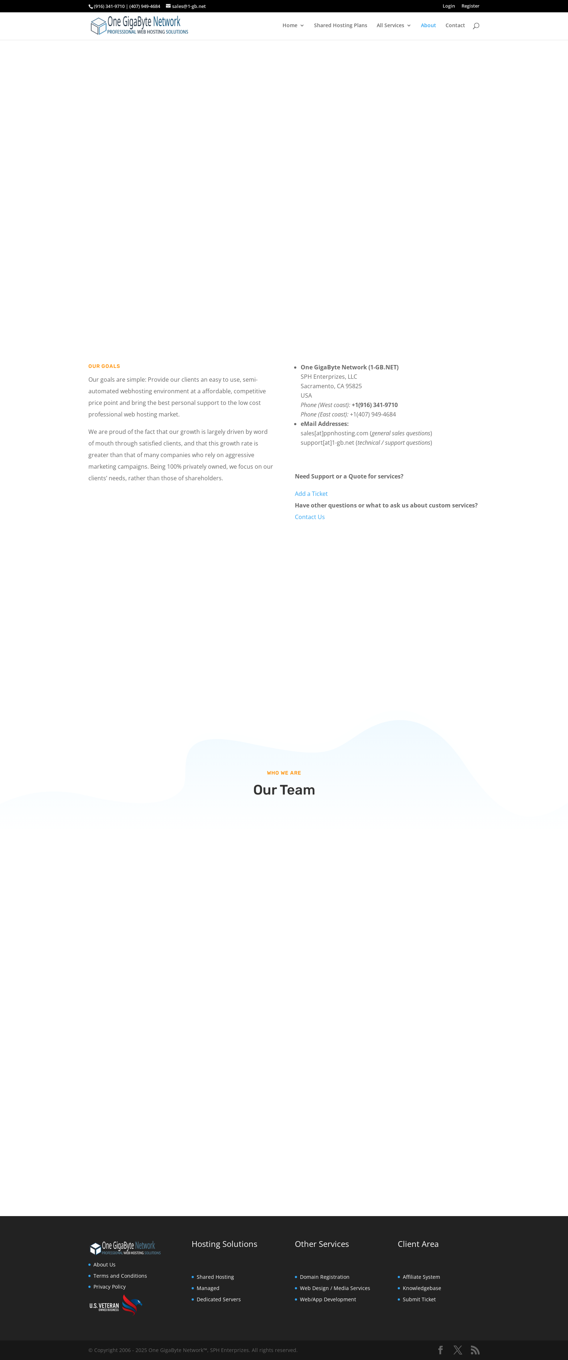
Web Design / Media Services (335, 1288)
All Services (390, 26)
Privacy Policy (109, 1286)
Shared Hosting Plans (340, 26)
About (428, 26)
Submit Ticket (419, 1299)
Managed (208, 1288)
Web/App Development (328, 1299)
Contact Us (310, 517)
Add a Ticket (311, 494)
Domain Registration (325, 1276)
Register (471, 6)
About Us (104, 1264)
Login (449, 6)
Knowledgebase (422, 1288)
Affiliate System (421, 1276)
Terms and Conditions (120, 1275)
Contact (455, 26)
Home (290, 26)
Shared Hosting (215, 1276)
